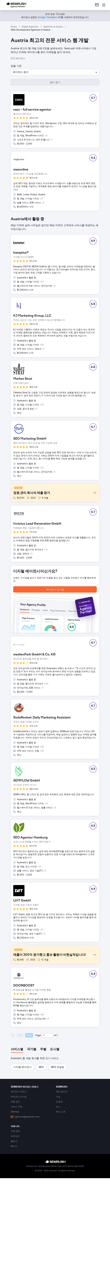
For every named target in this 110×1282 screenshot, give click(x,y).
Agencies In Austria (53, 26)
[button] (55, 72)
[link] (97, 5)
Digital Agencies (30, 26)
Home (14, 26)
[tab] (17, 1158)
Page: (38, 1144)
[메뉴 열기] (104, 5)
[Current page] (47, 1144)
